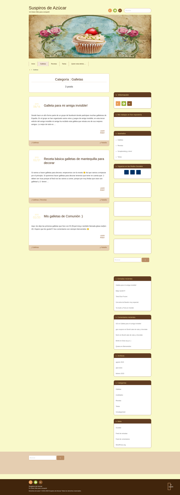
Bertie (118, 341)
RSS (109, 10)
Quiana (118, 346)
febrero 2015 (120, 373)
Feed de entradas (121, 433)
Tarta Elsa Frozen (121, 296)
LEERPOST (102, 132)
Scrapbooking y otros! (125, 151)
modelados (119, 395)
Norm (117, 335)
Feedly (115, 10)
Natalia (104, 143)
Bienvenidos (127, 346)
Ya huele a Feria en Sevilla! (125, 308)
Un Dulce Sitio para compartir (38, 488)
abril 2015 (119, 368)
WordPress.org (121, 445)
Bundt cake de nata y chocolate (137, 329)
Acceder (118, 428)
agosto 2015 (120, 362)
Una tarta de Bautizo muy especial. (127, 302)
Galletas (43, 64)
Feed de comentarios (123, 439)
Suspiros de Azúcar (35, 486)
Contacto (119, 10)
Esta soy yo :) (126, 341)
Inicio (33, 64)
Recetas (54, 64)
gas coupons (120, 329)
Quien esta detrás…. (78, 64)
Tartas (64, 64)
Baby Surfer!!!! (120, 291)
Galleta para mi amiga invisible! (126, 285)
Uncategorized (120, 412)
